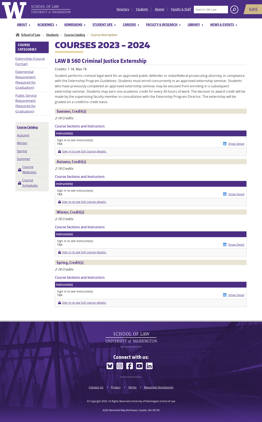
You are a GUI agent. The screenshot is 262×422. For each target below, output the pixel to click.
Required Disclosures (158, 387)
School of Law (30, 35)
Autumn (23, 135)
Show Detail (236, 144)
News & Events (222, 25)
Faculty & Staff (181, 9)
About (22, 25)
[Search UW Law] (211, 9)
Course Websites (29, 169)
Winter (22, 143)
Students (142, 9)
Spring (22, 151)
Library (194, 25)
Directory (123, 9)
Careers (129, 25)
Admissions (73, 25)
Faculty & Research (161, 25)
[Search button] (234, 9)
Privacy (116, 387)
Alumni (159, 9)
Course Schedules (30, 183)
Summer (23, 159)
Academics (45, 25)
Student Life (103, 25)
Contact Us (96, 387)
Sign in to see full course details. (84, 151)
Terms (132, 387)
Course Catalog (74, 35)
